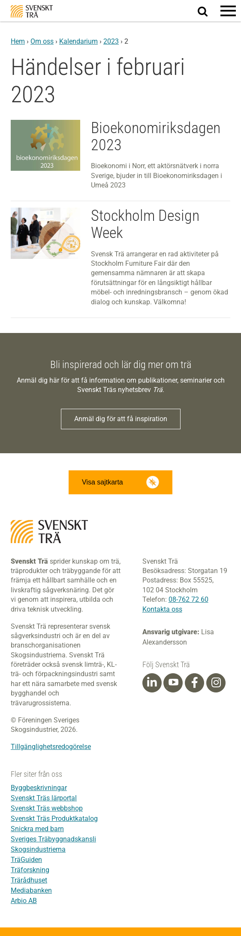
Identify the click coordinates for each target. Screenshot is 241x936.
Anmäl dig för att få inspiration (120, 419)
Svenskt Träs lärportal (44, 798)
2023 (111, 41)
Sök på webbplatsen (207, 11)
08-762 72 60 (188, 599)
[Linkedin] (152, 682)
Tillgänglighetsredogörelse (51, 747)
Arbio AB (24, 901)
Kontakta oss (162, 609)
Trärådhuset (29, 880)
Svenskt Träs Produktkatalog (54, 818)
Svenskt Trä (32, 11)
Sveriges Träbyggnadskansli (53, 839)
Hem (18, 41)
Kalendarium (78, 41)
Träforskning (30, 870)
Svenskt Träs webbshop (47, 808)
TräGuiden (26, 860)
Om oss (42, 41)
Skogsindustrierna (38, 849)
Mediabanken (31, 890)
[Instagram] (216, 682)
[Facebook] (194, 682)
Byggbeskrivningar (39, 788)
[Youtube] (173, 682)
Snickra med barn (37, 829)
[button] (228, 10)
